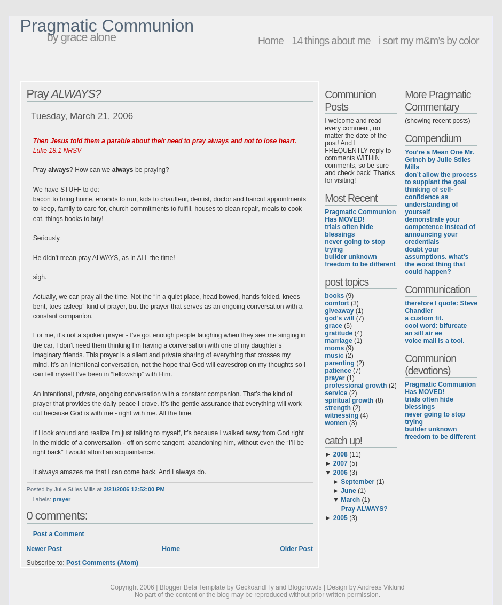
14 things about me (331, 40)
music (334, 355)
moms (334, 348)
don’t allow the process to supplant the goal (441, 178)
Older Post (296, 549)
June (348, 490)
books (334, 296)
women (336, 423)
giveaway (339, 311)
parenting (339, 363)
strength (338, 408)
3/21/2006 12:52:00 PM (134, 489)
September (357, 481)
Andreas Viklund (380, 587)
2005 (340, 518)
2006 (340, 472)
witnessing (341, 415)
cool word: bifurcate (436, 325)
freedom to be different (360, 264)
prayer (61, 499)
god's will (339, 318)
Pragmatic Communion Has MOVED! (360, 215)
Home (271, 40)
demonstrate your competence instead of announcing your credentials (440, 231)
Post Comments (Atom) (102, 563)
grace (333, 325)
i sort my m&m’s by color (429, 40)
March (350, 500)
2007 (340, 463)
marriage (338, 340)
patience (338, 370)
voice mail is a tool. (434, 340)
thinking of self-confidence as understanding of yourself (431, 201)
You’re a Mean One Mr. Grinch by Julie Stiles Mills (439, 159)
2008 (340, 454)
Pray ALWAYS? (364, 509)
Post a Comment (58, 534)
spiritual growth (349, 400)
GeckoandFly (255, 587)
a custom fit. (424, 318)
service (336, 393)
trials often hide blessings (349, 230)
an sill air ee (423, 333)
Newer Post (44, 549)
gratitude (338, 333)
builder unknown (351, 257)
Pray (64, 93)
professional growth (356, 385)
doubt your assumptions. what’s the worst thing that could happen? (436, 261)
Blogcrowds (305, 587)
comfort (337, 303)
